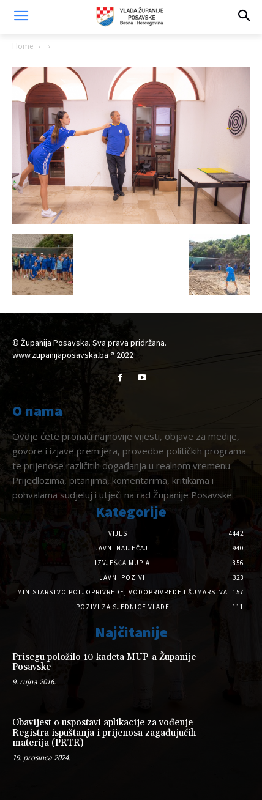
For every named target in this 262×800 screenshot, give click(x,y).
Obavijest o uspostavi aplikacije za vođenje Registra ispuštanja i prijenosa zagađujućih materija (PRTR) (104, 733)
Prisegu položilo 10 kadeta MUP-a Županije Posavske (104, 662)
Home (23, 46)
